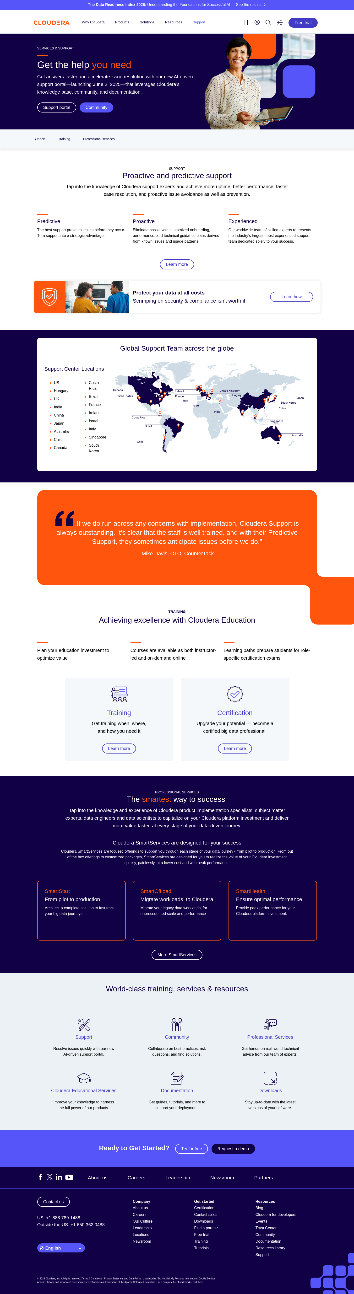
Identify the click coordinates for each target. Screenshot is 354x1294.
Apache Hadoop (45, 1282)
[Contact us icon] (246, 23)
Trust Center (266, 1228)
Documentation (268, 1241)
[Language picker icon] (280, 24)
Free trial (302, 22)
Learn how (292, 296)
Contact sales (205, 1215)
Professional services (98, 139)
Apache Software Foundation (140, 1282)
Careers (136, 1177)
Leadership (177, 1177)
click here (198, 1282)
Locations (141, 1235)
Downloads (203, 1221)
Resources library (270, 1248)
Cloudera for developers (276, 1215)
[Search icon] (268, 23)
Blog (259, 1208)
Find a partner (206, 1228)
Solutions (147, 22)
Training (64, 139)
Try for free (191, 1148)
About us (98, 1177)
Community (265, 1235)
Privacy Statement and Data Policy (122, 1278)
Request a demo (233, 1148)
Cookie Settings (207, 1278)
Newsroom (222, 1177)
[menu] (257, 22)
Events (261, 1221)
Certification (235, 713)
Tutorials (201, 1248)
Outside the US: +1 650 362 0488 (71, 1224)
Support (199, 22)
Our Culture (143, 1221)
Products (122, 22)
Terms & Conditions (92, 1278)
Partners (263, 1177)
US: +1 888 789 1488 (58, 1217)
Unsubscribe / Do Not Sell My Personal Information (170, 1278)
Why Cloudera (93, 22)
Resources (173, 22)
